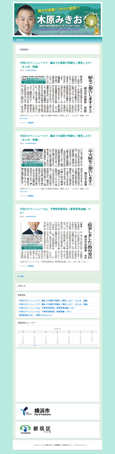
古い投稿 (19, 276)
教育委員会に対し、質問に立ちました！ (36, 315)
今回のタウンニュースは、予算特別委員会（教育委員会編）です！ (47, 308)
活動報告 (31, 122)
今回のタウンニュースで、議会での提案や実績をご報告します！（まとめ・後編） (54, 300)
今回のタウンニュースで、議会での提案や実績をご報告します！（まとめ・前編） (54, 304)
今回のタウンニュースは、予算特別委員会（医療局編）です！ (45, 311)
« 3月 (34, 345)
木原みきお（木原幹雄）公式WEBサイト (59, 445)
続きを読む (25, 118)
